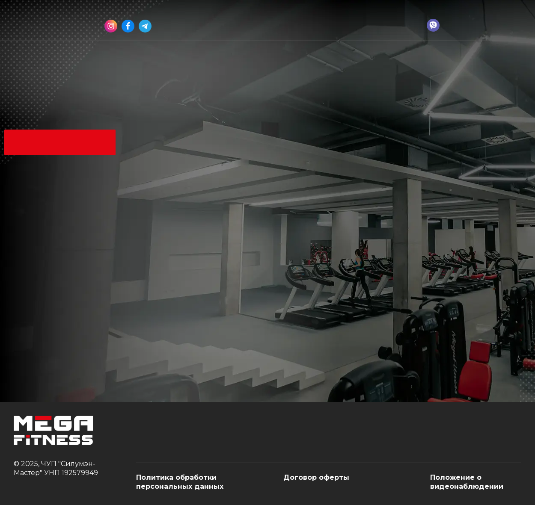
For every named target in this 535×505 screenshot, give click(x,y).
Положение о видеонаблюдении (466, 481)
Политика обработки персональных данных (179, 481)
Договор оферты (316, 477)
